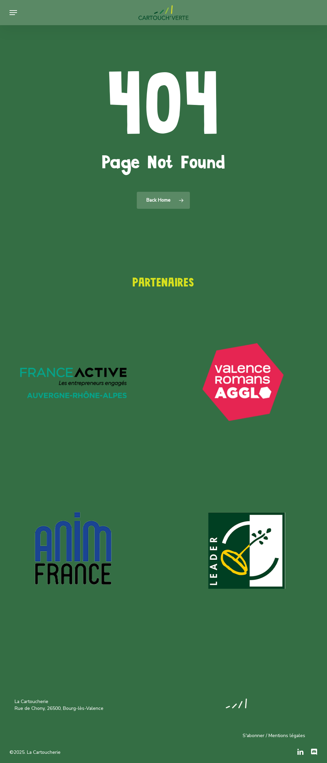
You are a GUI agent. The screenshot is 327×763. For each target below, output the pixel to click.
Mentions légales (286, 735)
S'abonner (253, 735)
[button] (13, 12)
